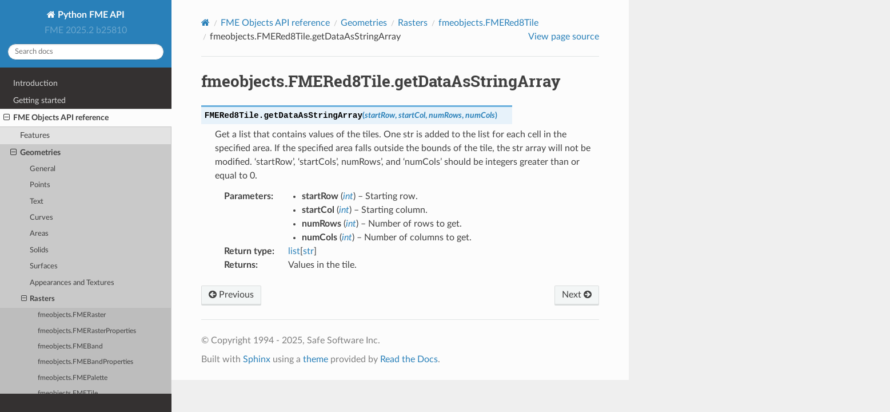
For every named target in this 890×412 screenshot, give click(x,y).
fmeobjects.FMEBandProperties (85, 362)
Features (35, 135)
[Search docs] (85, 51)
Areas (39, 233)
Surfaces (44, 266)
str (308, 251)
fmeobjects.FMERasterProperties (87, 331)
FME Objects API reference (56, 118)
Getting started (39, 100)
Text (36, 201)
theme (315, 359)
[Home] (205, 22)
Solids (39, 250)
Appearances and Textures (72, 283)
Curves (41, 217)
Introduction (35, 83)
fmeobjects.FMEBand (70, 346)
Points (40, 185)
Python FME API (90, 14)
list (294, 251)
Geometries (35, 153)
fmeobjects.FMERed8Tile (488, 22)
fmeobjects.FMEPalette (72, 378)
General (42, 169)
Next (577, 294)
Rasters (38, 299)
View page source (563, 36)
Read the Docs (409, 359)
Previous (231, 294)
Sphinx (256, 359)
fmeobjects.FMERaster (72, 315)
